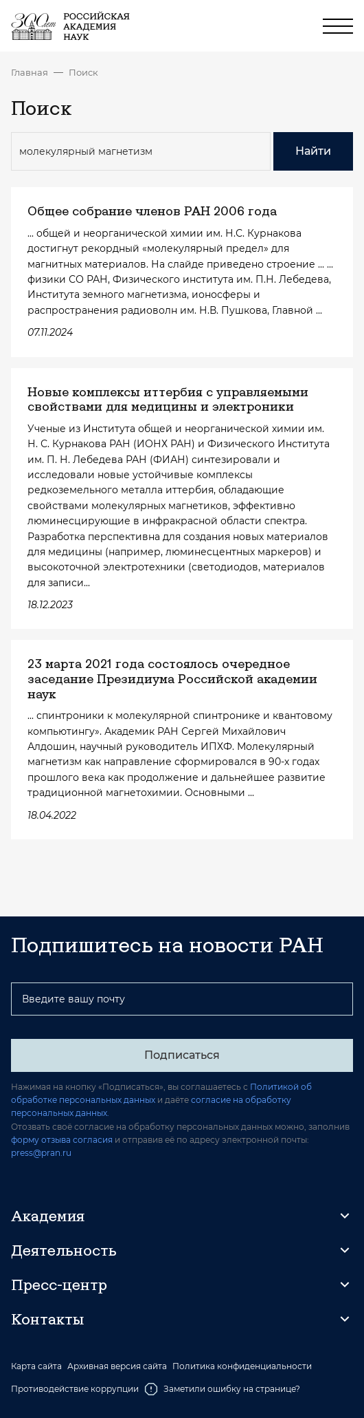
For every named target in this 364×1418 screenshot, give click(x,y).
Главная (29, 72)
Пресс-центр (59, 1284)
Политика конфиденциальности (242, 1366)
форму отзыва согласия (62, 1140)
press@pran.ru (41, 1153)
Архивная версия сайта (117, 1366)
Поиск (83, 72)
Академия (47, 1215)
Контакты (47, 1318)
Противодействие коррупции (75, 1389)
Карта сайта (36, 1366)
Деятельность (64, 1250)
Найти (313, 151)
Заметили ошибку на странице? (222, 1389)
